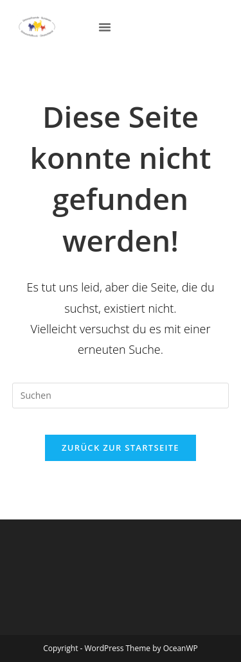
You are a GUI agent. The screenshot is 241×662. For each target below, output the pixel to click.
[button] (104, 27)
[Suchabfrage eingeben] (120, 395)
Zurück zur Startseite (120, 447)
